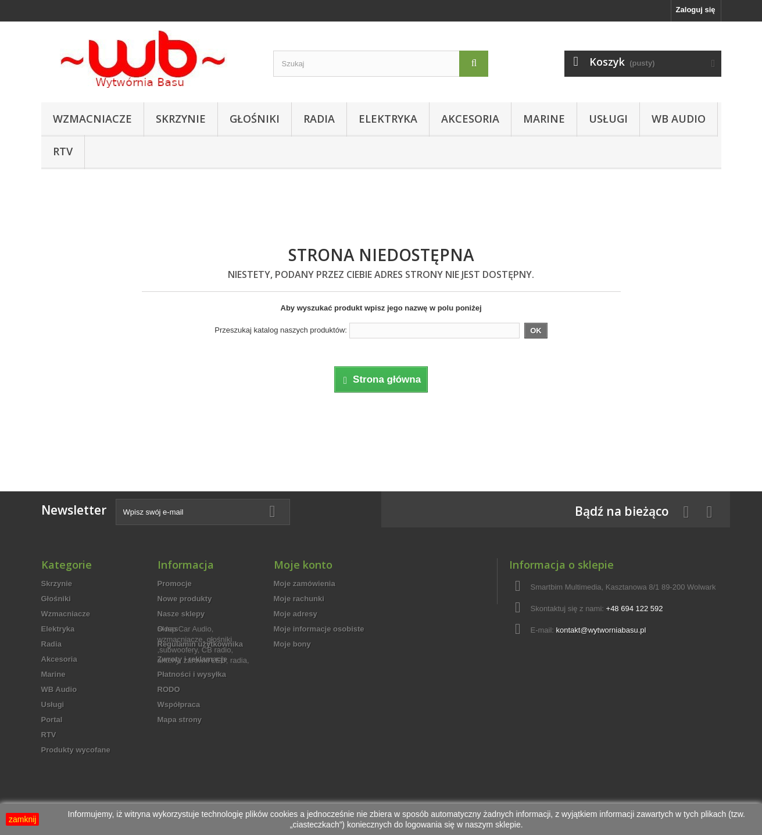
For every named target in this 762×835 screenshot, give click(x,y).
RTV (63, 151)
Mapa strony (180, 719)
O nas (168, 629)
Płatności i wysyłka (192, 674)
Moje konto (303, 565)
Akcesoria (470, 119)
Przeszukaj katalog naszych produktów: (280, 330)
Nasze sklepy (181, 613)
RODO (169, 689)
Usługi (608, 119)
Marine (544, 119)
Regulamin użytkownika (200, 644)
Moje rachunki (299, 598)
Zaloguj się (696, 9)
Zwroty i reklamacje (193, 659)
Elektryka (388, 119)
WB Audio (679, 119)
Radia (319, 119)
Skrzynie (181, 119)
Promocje (175, 583)
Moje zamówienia (304, 583)
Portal (52, 719)
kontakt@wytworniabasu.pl (601, 630)
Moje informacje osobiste (319, 629)
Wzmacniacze (92, 119)
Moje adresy (295, 613)
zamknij (22, 819)
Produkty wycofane (75, 749)
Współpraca (179, 704)
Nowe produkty (185, 598)
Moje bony (292, 644)
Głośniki (255, 119)
